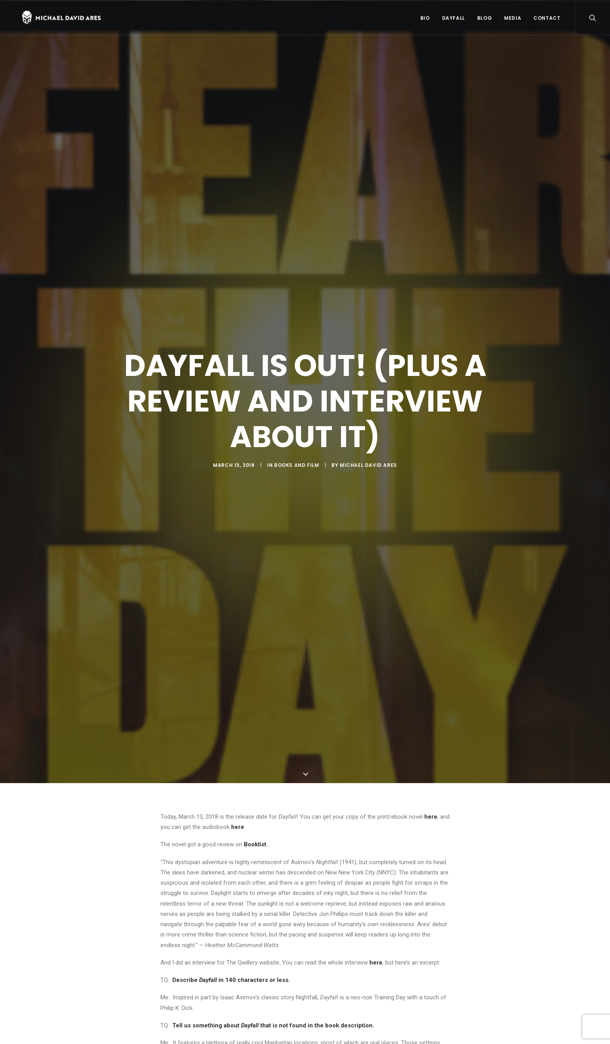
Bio (425, 19)
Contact (546, 19)
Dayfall (453, 19)
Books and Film (296, 467)
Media (512, 19)
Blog (484, 19)
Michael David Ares (368, 467)
